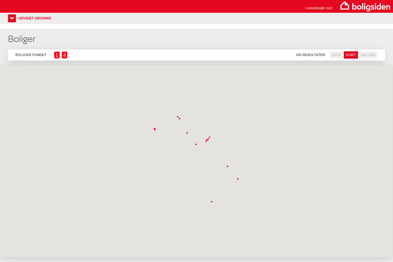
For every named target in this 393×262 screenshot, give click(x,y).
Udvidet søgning (34, 18)
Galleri (367, 55)
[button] (212, 202)
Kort (351, 55)
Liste (336, 55)
